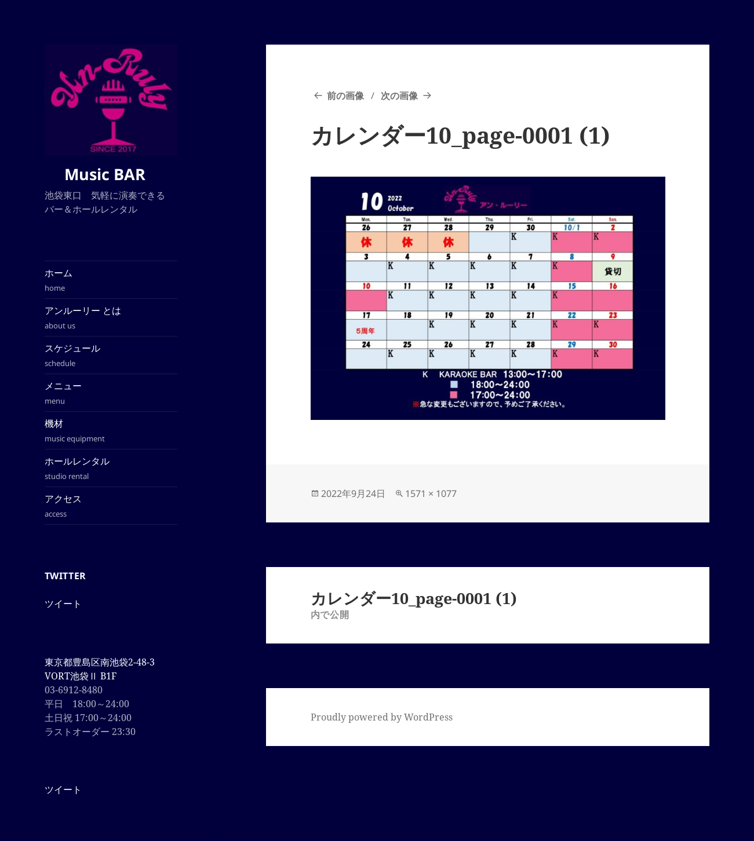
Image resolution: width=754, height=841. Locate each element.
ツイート (63, 603)
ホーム (111, 280)
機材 (111, 430)
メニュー (111, 393)
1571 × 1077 (431, 493)
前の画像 (345, 95)
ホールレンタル (111, 468)
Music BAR (111, 174)
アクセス (111, 506)
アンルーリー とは (111, 317)
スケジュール (111, 355)
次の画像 (399, 95)
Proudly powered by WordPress (382, 717)
